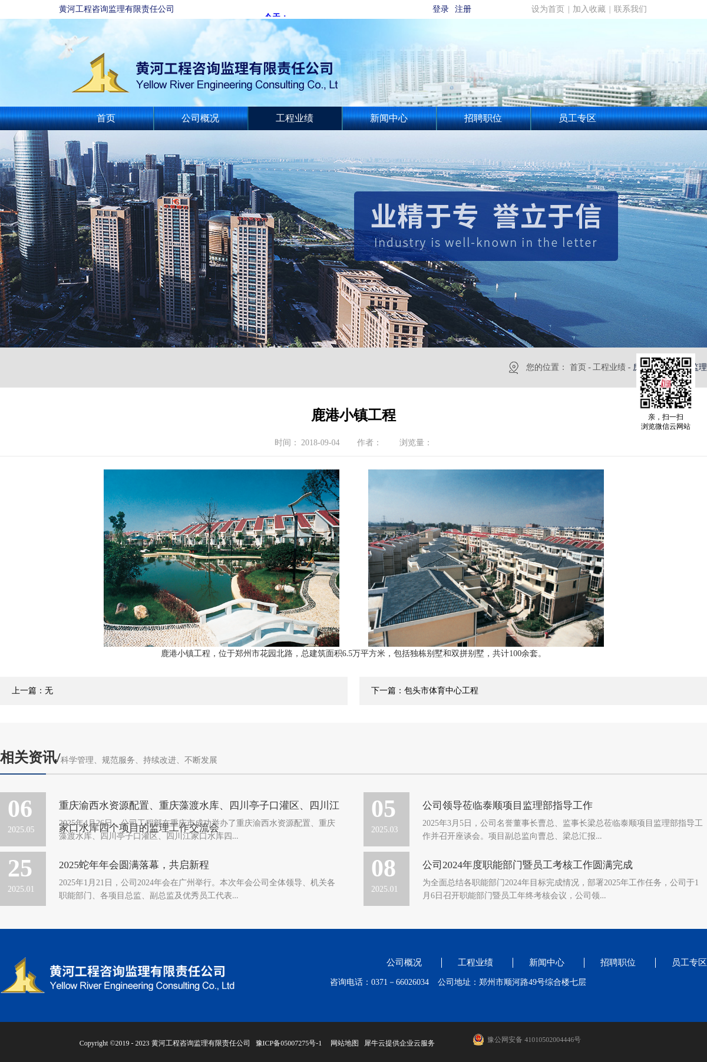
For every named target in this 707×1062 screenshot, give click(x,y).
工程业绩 (609, 367)
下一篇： (424, 690)
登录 (440, 9)
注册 (463, 9)
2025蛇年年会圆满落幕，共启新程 (134, 865)
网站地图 (343, 1043)
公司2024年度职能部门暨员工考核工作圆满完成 (527, 865)
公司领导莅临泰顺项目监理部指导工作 (507, 805)
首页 (106, 118)
